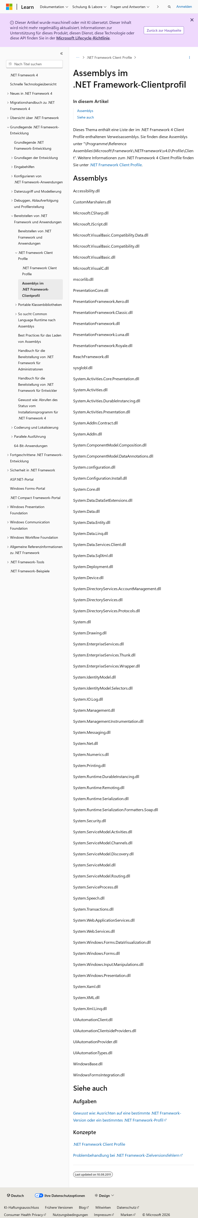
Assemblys (85, 110)
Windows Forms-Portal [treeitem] (27, 488)
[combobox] (34, 64)
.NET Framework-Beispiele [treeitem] (29, 571)
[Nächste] (158, 6)
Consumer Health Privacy (23, 1214)
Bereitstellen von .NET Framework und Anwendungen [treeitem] (34, 237)
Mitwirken (103, 1207)
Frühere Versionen (59, 1207)
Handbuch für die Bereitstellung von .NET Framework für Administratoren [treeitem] (36, 359)
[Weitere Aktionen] (189, 57)
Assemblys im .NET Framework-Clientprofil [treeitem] (35, 289)
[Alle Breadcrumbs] (77, 57)
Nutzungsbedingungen (70, 1214)
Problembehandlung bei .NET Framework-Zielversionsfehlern (126, 1155)
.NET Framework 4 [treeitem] (24, 75)
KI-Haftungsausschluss (21, 1207)
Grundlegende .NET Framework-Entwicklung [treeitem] (32, 145)
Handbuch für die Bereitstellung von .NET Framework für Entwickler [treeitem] (37, 384)
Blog (82, 1207)
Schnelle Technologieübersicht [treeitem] (33, 84)
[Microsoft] (9, 7)
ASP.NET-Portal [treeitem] (21, 479)
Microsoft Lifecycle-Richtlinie (83, 37)
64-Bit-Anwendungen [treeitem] (30, 445)
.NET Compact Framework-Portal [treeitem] (35, 497)
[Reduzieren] (61, 53)
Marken (126, 1214)
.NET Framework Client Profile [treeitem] (39, 270)
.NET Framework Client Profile (109, 57)
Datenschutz (126, 1207)
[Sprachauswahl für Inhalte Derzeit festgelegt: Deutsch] (15, 1196)
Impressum (102, 1214)
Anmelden (184, 6)
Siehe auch (85, 117)
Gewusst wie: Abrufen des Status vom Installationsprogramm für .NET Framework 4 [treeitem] (38, 409)
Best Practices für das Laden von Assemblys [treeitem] (39, 338)
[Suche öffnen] (169, 6)
